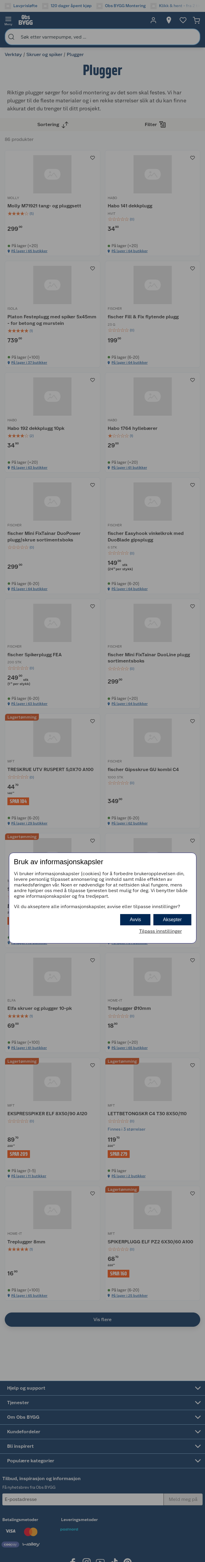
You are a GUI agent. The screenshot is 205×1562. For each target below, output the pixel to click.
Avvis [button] (135, 919)
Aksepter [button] (172, 919)
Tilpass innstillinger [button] (160, 931)
